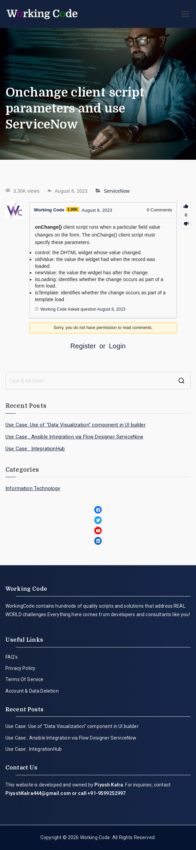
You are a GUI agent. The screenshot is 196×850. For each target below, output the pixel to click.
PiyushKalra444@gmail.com (38, 793)
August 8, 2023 (111, 309)
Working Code (95, 837)
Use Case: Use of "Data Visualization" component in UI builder (75, 425)
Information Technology (32, 488)
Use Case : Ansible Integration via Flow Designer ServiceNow (74, 437)
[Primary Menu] (185, 14)
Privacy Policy (20, 668)
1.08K (72, 209)
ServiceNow (117, 191)
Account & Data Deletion (32, 691)
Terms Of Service (24, 679)
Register (83, 346)
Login (117, 346)
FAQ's (11, 657)
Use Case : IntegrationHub (35, 449)
